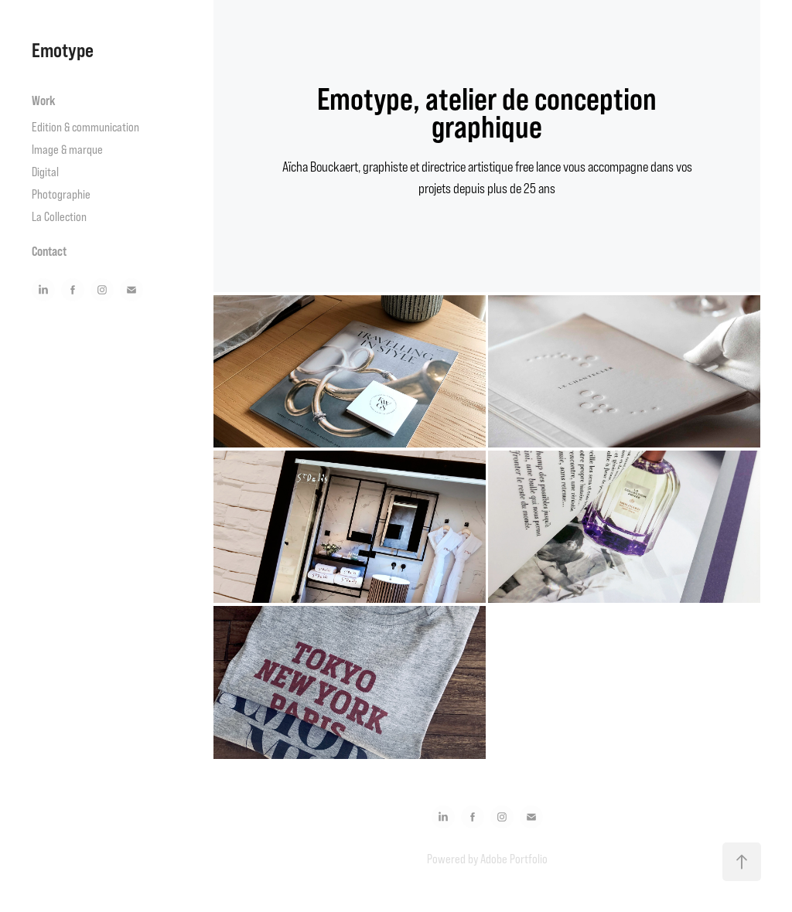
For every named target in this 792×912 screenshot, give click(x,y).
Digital (45, 172)
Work (44, 100)
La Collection (59, 216)
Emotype (63, 50)
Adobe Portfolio (514, 859)
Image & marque (67, 149)
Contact (49, 251)
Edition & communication (85, 127)
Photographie (61, 194)
